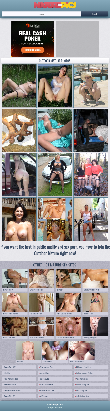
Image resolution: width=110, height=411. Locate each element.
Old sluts (6, 373)
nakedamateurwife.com (11, 390)
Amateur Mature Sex (46, 390)
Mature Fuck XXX (9, 367)
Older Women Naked (10, 378)
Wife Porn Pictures (46, 384)
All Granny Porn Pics (83, 367)
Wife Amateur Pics (46, 367)
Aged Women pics (82, 378)
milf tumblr (43, 396)
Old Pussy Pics (44, 378)
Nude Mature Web (82, 396)
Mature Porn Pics (9, 384)
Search (94, 14)
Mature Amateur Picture (84, 373)
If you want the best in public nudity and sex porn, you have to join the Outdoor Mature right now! (55, 250)
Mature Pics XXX (9, 396)
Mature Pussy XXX (82, 384)
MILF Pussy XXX (81, 390)
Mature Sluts (44, 373)
